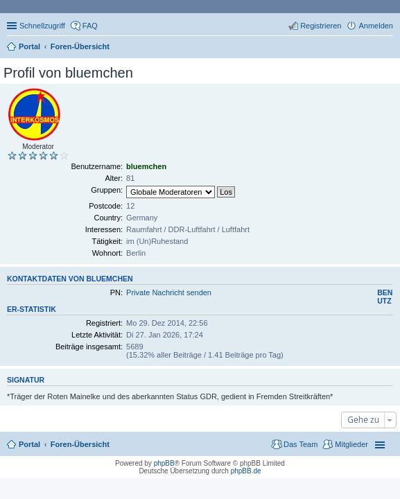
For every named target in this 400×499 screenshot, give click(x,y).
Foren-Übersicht (80, 444)
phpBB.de (246, 471)
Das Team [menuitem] (301, 444)
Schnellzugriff (42, 25)
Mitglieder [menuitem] (351, 444)
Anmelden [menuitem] (375, 25)
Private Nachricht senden (168, 292)
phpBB (164, 463)
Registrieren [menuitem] (320, 25)
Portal (29, 46)
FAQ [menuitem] (90, 25)
